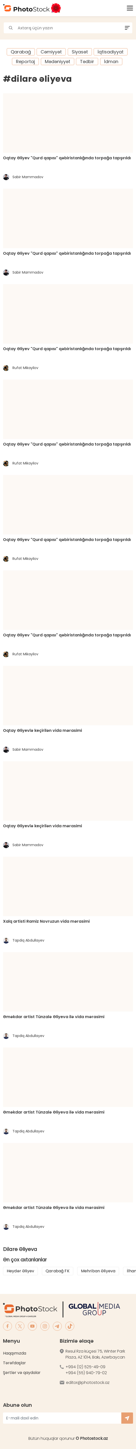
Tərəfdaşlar (14, 1363)
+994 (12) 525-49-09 (85, 1367)
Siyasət (80, 52)
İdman (111, 61)
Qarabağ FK (57, 1271)
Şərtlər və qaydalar (22, 1372)
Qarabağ (21, 52)
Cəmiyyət (51, 52)
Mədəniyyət (57, 61)
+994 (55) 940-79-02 (86, 1373)
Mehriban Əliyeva (98, 1271)
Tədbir (87, 61)
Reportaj (25, 61)
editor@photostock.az (88, 1382)
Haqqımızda (14, 1353)
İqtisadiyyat (111, 52)
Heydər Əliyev (20, 1271)
